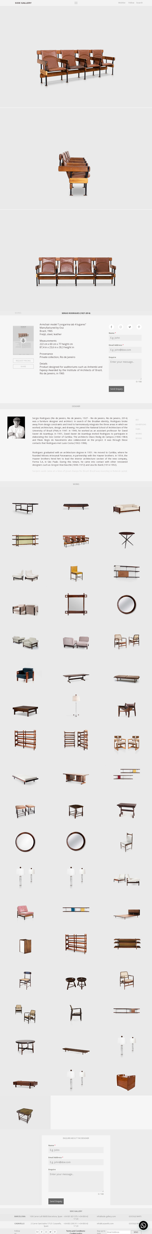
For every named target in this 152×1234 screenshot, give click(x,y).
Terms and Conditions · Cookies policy (76, 1230)
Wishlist (121, 2)
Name (112, 333)
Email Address (116, 345)
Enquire (112, 357)
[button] (143, 1225)
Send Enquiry (116, 388)
